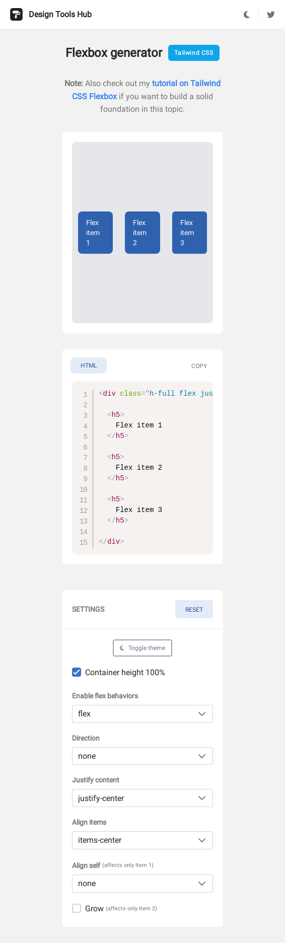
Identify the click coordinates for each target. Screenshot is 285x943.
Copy (199, 366)
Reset (194, 609)
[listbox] (142, 714)
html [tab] (89, 365)
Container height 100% (125, 672)
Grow (121, 908)
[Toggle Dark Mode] (247, 15)
